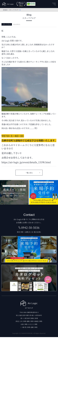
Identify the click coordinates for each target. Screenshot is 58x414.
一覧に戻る (29, 173)
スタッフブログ (13, 10)
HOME (5, 10)
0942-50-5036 (30, 227)
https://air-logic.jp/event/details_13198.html (26, 162)
